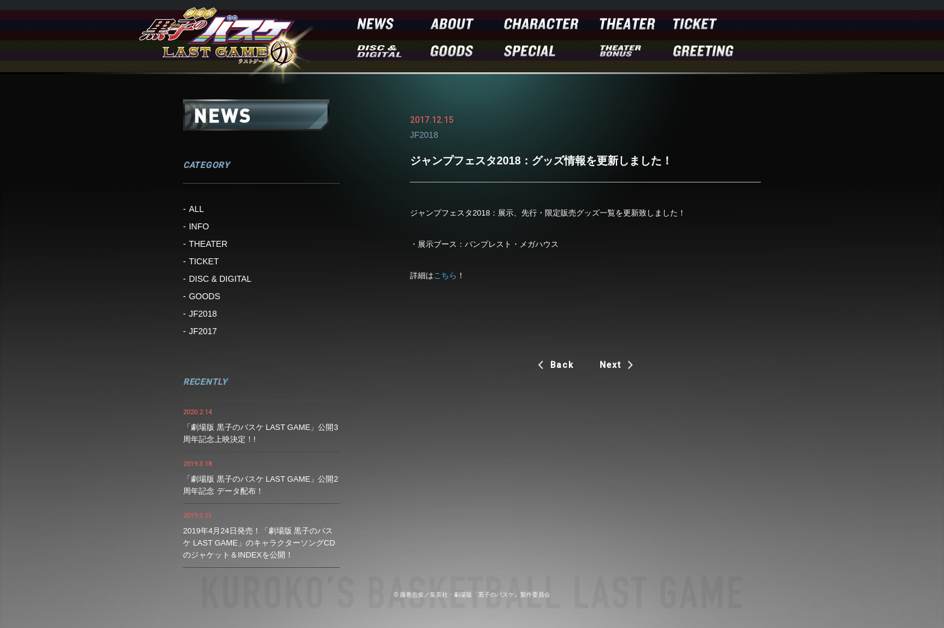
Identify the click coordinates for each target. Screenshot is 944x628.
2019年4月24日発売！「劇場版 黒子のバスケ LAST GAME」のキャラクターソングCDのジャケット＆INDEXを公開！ (259, 542)
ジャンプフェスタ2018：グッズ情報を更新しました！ (541, 161)
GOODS (204, 296)
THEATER (208, 244)
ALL (196, 209)
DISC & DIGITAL (220, 279)
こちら (445, 275)
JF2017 (203, 331)
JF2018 (203, 314)
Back (562, 365)
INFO (199, 226)
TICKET (204, 261)
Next (610, 365)
